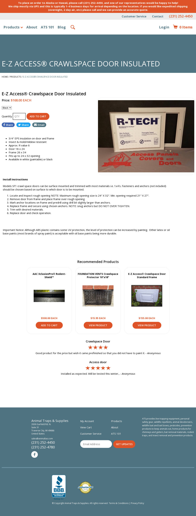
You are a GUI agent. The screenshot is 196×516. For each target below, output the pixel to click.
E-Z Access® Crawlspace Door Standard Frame (147, 275)
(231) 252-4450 (181, 16)
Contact (157, 16)
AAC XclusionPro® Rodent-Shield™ (49, 275)
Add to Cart (49, 325)
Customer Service (134, 16)
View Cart (86, 427)
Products (11, 27)
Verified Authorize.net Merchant (85, 487)
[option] (146, 136)
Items (183, 27)
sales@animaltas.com (42, 438)
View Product (49, 295)
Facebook (34, 454)
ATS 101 (47, 27)
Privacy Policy (137, 503)
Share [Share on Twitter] (23, 125)
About (31, 27)
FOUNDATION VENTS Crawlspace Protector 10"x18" (98, 275)
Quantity (7, 116)
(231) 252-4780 (43, 447)
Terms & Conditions (119, 503)
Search (73, 27)
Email (39, 125)
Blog (62, 27)
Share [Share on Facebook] (8, 125)
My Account (87, 421)
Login (164, 27)
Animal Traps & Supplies (98, 35)
